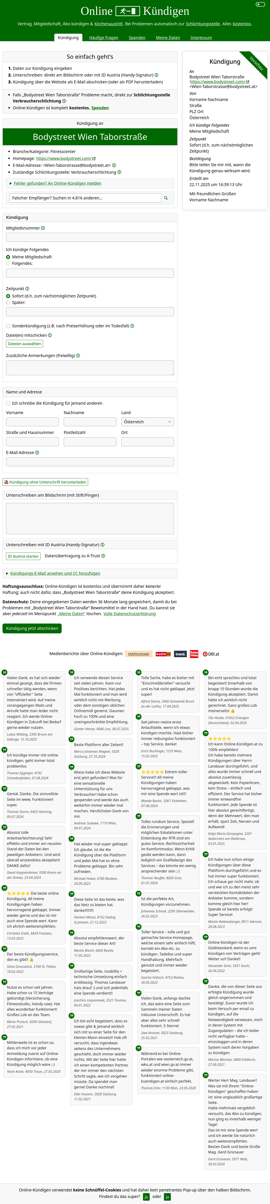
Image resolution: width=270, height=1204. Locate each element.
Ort (124, 432)
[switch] (260, 4)
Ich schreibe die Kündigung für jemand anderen (57, 403)
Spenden (137, 37)
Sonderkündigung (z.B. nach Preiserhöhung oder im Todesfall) (73, 326)
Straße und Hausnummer (30, 432)
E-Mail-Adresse (20, 452)
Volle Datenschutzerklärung (130, 613)
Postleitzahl (75, 432)
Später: (19, 302)
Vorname (14, 412)
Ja (146, 1196)
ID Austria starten (23, 556)
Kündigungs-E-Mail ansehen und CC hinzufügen (55, 573)
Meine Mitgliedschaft (32, 257)
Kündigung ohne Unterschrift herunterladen (47, 482)
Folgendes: (22, 263)
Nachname (74, 412)
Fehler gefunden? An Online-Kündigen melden (57, 183)
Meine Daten (168, 37)
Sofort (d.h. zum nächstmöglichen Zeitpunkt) (54, 296)
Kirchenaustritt (109, 24)
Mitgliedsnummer (23, 228)
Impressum (201, 37)
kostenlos (242, 24)
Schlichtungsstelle (203, 24)
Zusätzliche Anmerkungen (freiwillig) (40, 355)
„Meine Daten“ (71, 613)
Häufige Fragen (103, 37)
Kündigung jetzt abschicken (32, 628)
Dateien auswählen (24, 343)
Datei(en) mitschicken (26, 335)
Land (126, 412)
